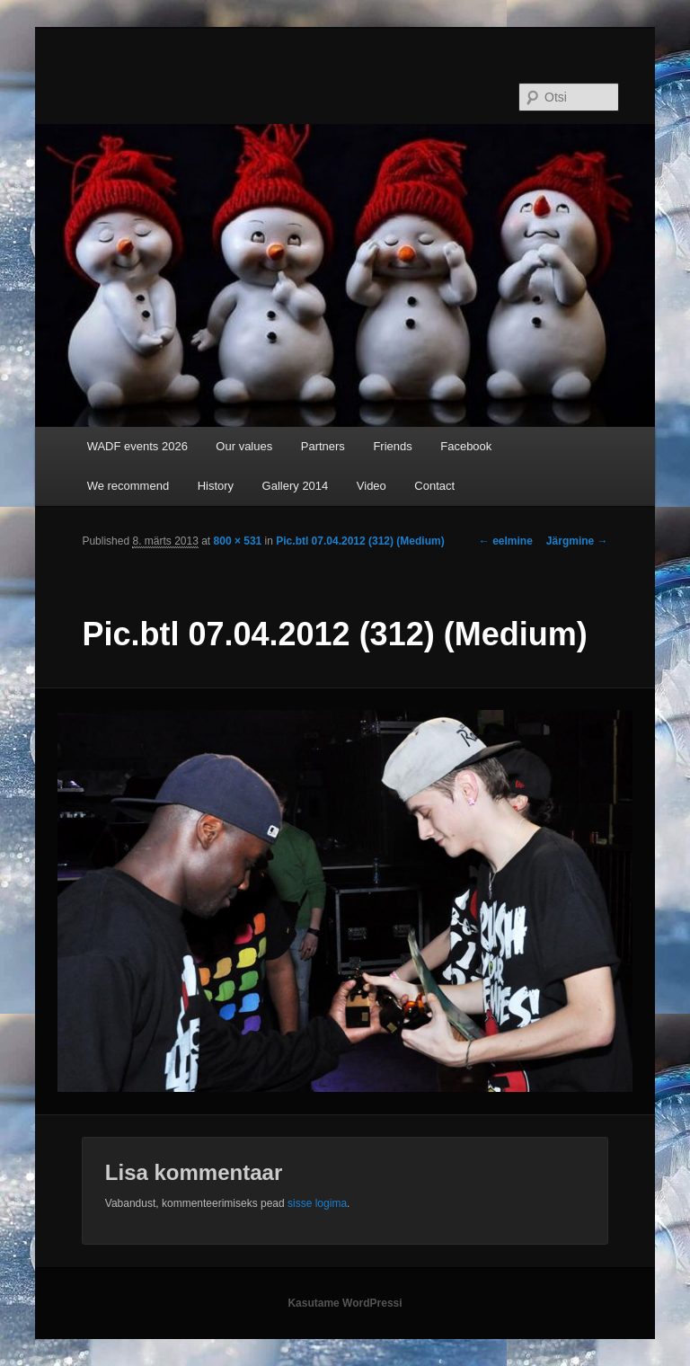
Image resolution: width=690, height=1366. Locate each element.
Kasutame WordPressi (345, 1303)
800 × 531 (238, 541)
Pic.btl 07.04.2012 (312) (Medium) (360, 541)
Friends (392, 446)
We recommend (128, 485)
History (216, 485)
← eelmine (506, 541)
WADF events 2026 (137, 446)
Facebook (465, 446)
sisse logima (317, 1203)
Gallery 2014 (295, 485)
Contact (434, 485)
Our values (244, 446)
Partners (323, 446)
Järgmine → (577, 541)
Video (371, 485)
